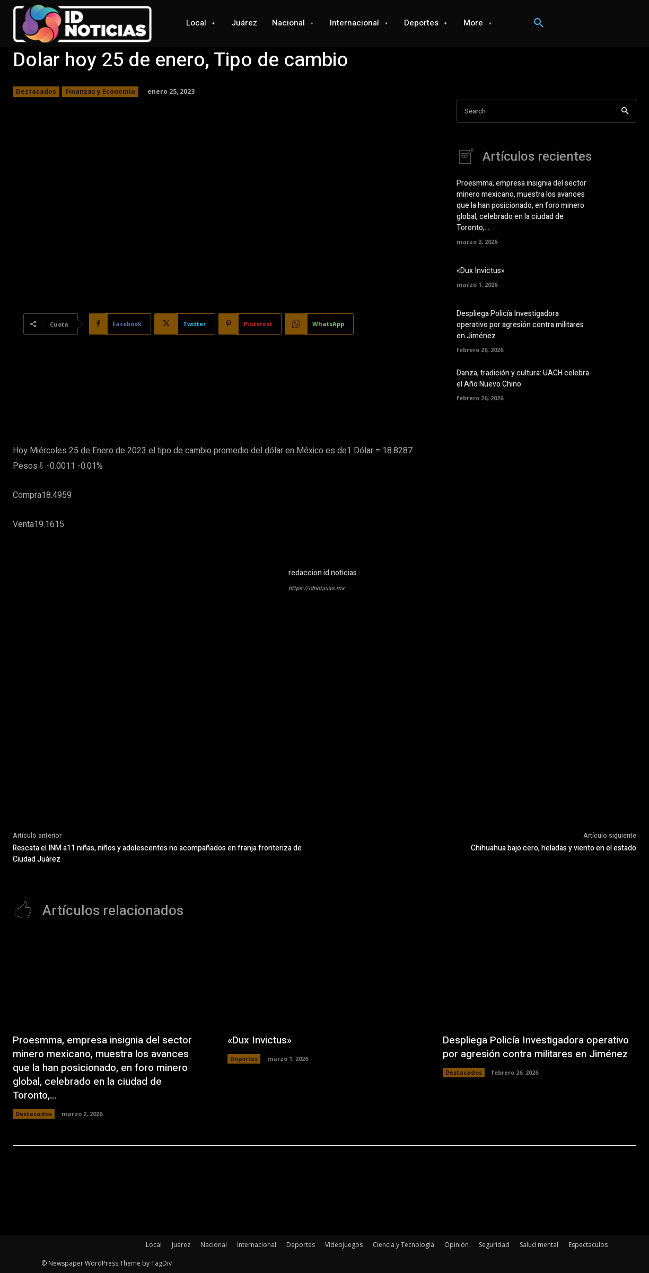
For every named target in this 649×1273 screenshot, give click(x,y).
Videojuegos (344, 1244)
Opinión (456, 1244)
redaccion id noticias (322, 572)
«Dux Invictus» (481, 270)
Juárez (181, 1244)
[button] (538, 23)
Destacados (36, 91)
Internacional (256, 1244)
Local (154, 1244)
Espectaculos (588, 1244)
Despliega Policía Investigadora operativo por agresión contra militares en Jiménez (520, 324)
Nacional (213, 1244)
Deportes (244, 1059)
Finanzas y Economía (100, 91)
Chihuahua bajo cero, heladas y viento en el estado (553, 848)
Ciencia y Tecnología (403, 1244)
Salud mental (539, 1244)
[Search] (624, 112)
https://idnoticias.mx (316, 588)
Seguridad (494, 1244)
